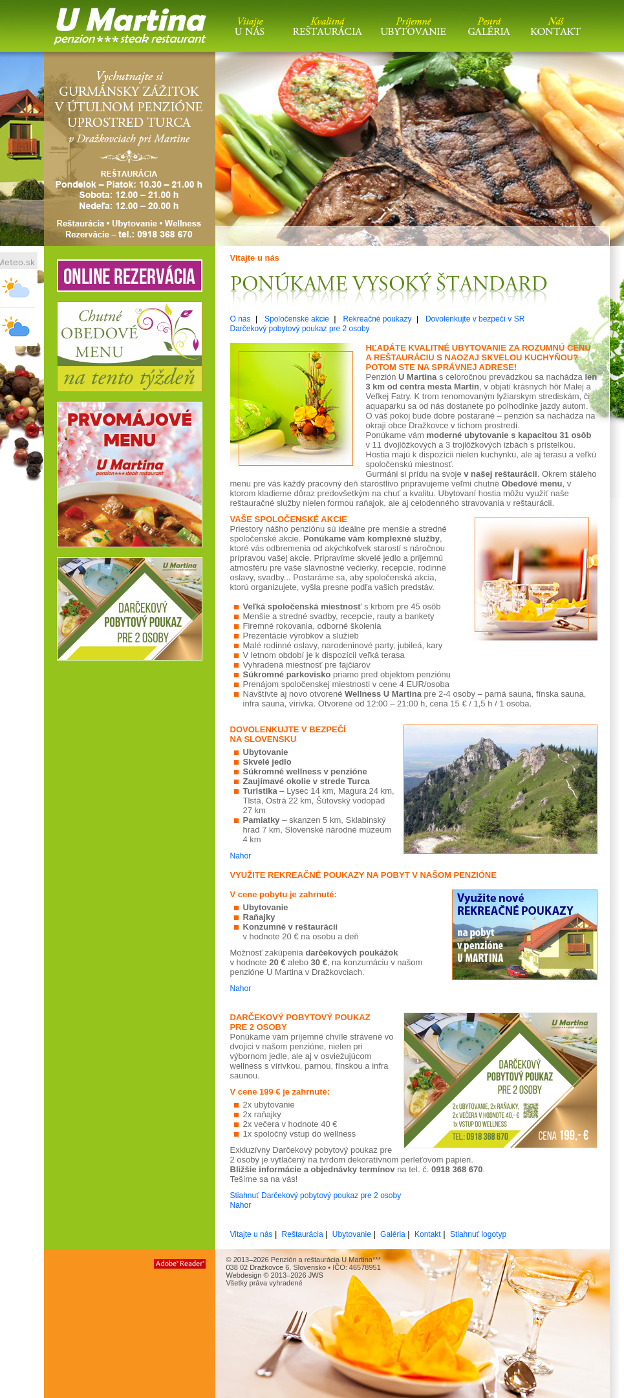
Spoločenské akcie (296, 318)
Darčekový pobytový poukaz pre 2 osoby (300, 328)
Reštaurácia (302, 1234)
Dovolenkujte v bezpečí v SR (474, 318)
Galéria (392, 1234)
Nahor (241, 855)
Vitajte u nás (251, 1234)
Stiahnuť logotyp (478, 1234)
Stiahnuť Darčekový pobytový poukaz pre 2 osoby (316, 1195)
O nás (240, 318)
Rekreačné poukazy (377, 318)
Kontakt (427, 1234)
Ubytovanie (351, 1234)
